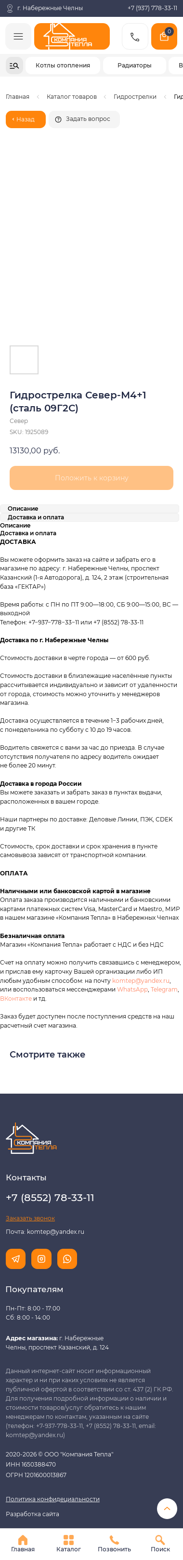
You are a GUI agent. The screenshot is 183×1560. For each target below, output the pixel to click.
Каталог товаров (72, 96)
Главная (17, 96)
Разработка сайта (32, 1514)
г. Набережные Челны (50, 8)
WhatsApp (132, 989)
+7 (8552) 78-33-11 (118, 622)
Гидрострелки (135, 96)
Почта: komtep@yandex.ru (45, 1232)
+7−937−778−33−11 (53, 622)
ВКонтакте (16, 998)
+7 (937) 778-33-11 (152, 8)
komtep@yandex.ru (141, 980)
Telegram (164, 989)
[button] (84, 119)
